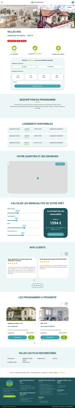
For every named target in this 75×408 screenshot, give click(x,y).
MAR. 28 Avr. (44, 76)
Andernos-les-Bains (53, 372)
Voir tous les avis (38, 285)
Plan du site (62, 406)
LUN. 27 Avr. (31, 76)
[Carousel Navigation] (37, 17)
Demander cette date (37, 86)
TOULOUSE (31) (11, 358)
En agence (24, 66)
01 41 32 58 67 (9, 396)
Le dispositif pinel (24, 399)
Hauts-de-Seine (23, 390)
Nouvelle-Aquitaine (35, 372)
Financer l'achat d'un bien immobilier (28, 387)
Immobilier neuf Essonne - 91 (45, 387)
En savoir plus (17, 337)
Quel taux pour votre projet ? (55, 234)
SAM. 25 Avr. (18, 76)
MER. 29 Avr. (57, 76)
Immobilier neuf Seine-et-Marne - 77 (46, 394)
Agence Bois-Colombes (62, 394)
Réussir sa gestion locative (26, 401)
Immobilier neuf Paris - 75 (44, 384)
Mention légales (70, 406)
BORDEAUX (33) (41, 358)
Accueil (11, 372)
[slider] (17, 213)
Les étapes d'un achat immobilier (27, 388)
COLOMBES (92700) (12, 362)
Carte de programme (43, 401)
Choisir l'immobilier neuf (25, 385)
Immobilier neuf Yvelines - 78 (44, 392)
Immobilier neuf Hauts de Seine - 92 (46, 385)
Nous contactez (55, 406)
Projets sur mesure (42, 402)
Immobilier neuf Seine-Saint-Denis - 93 (46, 388)
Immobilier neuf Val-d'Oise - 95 (45, 391)
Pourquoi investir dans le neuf (26, 398)
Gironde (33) (44, 372)
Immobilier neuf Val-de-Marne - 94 (45, 390)
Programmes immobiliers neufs (22, 372)
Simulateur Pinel (61, 387)
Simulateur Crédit (61, 385)
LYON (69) (55, 358)
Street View (60, 164)
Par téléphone (50, 66)
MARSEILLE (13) (26, 362)
